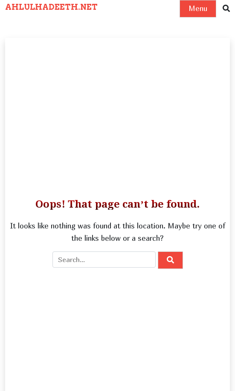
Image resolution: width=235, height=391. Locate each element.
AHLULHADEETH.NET (51, 7)
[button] (226, 9)
